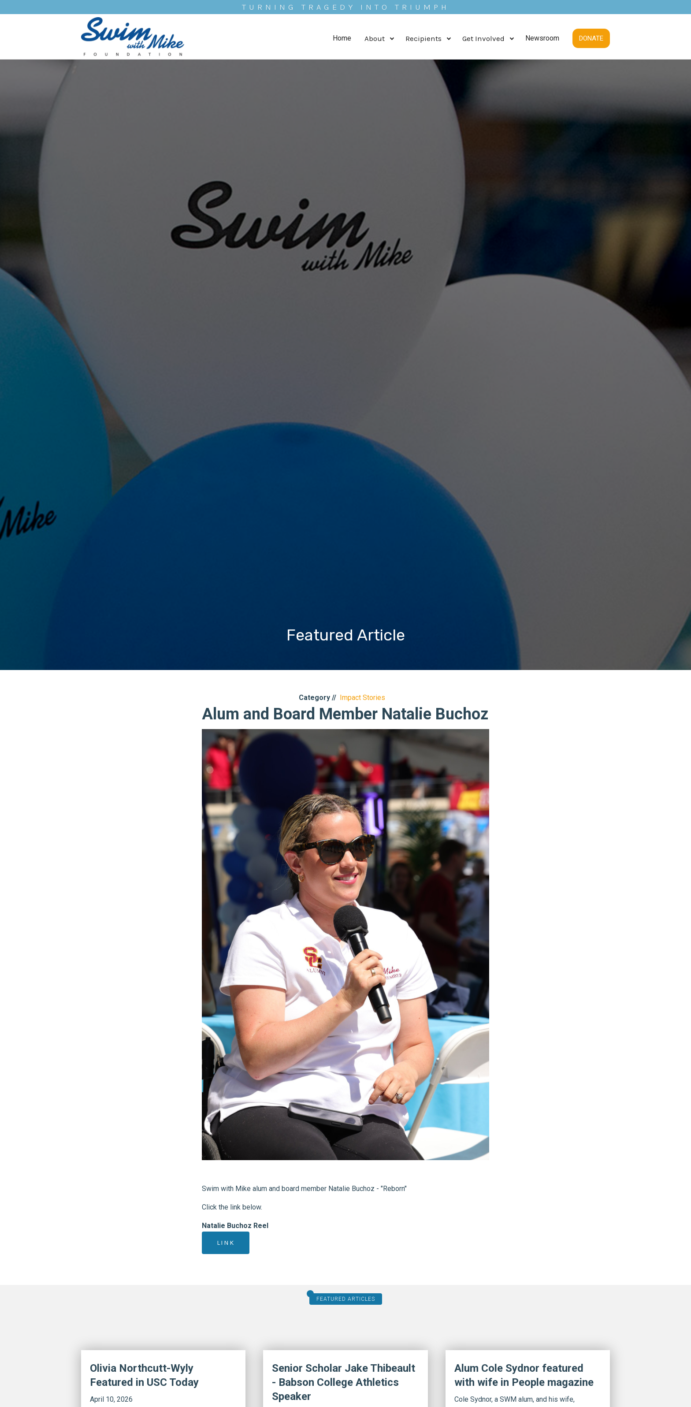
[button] (378, 38)
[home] (133, 38)
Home (342, 38)
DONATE (591, 38)
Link (225, 1243)
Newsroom (542, 38)
